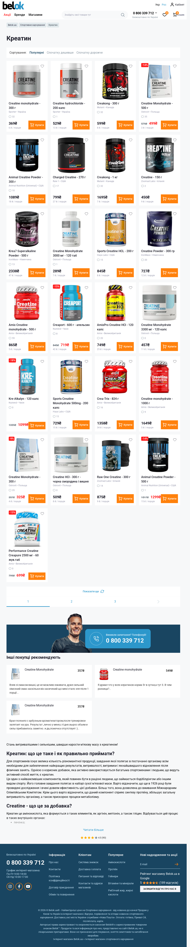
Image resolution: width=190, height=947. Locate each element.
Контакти (54, 869)
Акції (7, 15)
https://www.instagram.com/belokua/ (10, 886)
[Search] (123, 15)
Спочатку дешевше (60, 52)
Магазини (35, 15)
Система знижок (88, 862)
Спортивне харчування (32, 25)
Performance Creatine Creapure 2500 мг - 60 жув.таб (24, 555)
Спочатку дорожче (89, 52)
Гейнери (113, 876)
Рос (164, 4)
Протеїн (112, 869)
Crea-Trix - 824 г (108, 399)
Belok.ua (12, 25)
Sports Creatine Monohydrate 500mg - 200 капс (70, 403)
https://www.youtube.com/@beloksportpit (28, 886)
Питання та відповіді (91, 876)
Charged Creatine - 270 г (69, 177)
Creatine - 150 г (151, 177)
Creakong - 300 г (108, 103)
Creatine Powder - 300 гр (158, 251)
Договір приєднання (61, 887)
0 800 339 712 (25, 862)
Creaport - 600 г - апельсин (71, 325)
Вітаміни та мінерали (121, 883)
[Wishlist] (42, 66)
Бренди (19, 15)
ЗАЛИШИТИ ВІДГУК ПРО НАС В (159, 889)
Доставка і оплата (89, 869)
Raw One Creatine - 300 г (113, 477)
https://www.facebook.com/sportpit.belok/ (19, 886)
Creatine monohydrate (127, 669)
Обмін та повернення (61, 894)
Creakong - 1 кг (107, 177)
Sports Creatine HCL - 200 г (115, 251)
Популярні (37, 52)
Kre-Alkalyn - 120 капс (24, 399)
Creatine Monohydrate (39, 669)
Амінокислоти (116, 862)
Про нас (53, 862)
